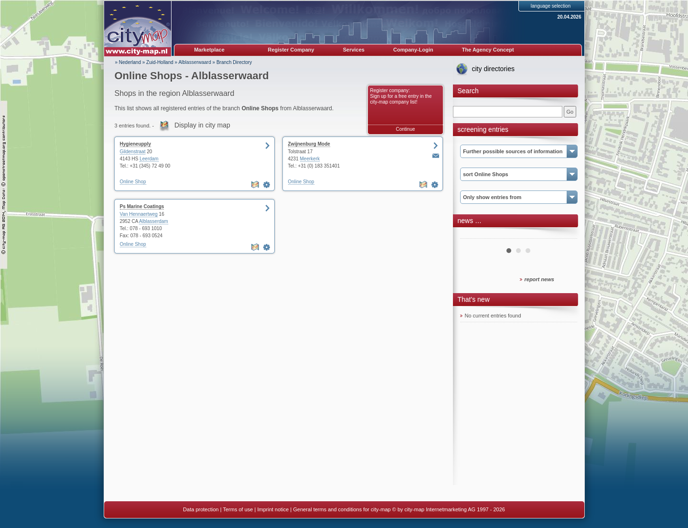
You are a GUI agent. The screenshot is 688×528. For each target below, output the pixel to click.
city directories (493, 69)
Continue (405, 129)
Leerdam (149, 158)
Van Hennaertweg (139, 214)
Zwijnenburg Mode (309, 144)
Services (354, 50)
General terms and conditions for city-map (341, 509)
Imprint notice (273, 509)
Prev (472, 235)
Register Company (291, 50)
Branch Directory (234, 62)
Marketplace (209, 50)
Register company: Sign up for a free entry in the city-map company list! (401, 96)
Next (564, 235)
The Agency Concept (488, 50)
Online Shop (133, 181)
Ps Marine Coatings (142, 206)
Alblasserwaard (194, 62)
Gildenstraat (133, 151)
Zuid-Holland (159, 62)
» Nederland (128, 62)
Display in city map (202, 125)
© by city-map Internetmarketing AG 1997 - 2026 (448, 509)
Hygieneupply (135, 144)
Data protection (201, 509)
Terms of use (238, 509)
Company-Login (413, 50)
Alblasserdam (153, 221)
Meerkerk (310, 158)
